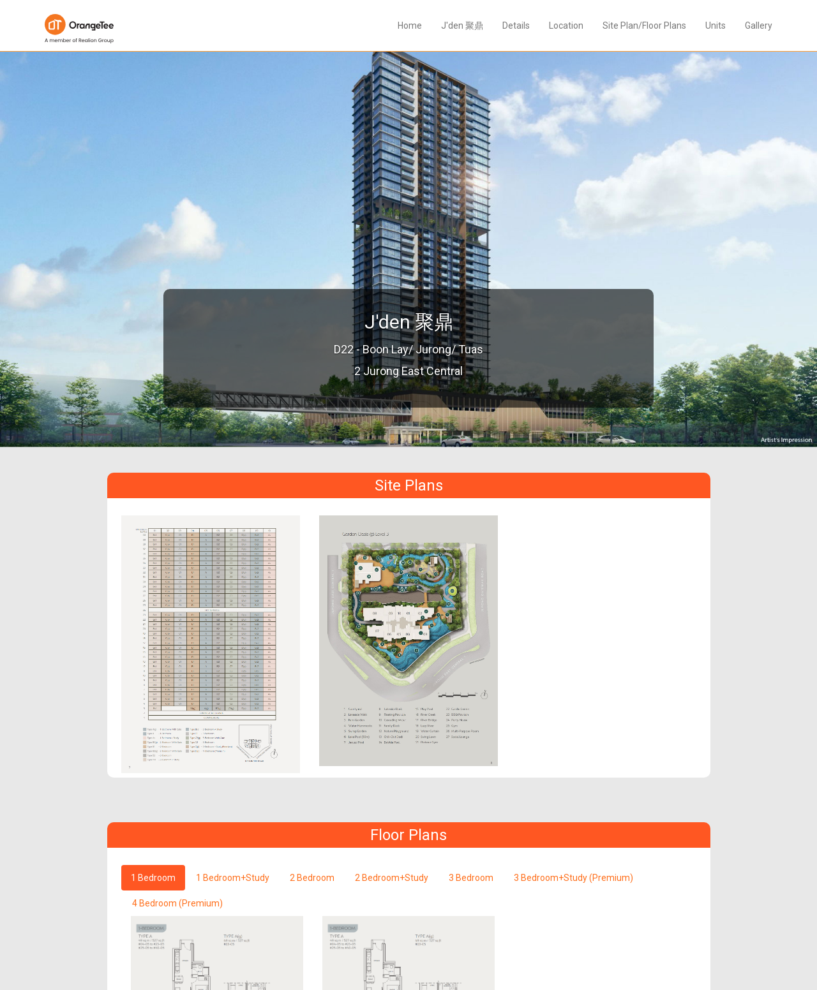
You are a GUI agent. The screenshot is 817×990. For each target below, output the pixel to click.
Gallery (758, 25)
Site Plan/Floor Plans (644, 25)
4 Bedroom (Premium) (177, 903)
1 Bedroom (153, 878)
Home (410, 25)
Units (715, 25)
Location (566, 25)
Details (516, 25)
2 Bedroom (312, 878)
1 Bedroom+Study (232, 878)
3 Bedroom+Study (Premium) (573, 878)
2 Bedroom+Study (391, 878)
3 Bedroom (471, 878)
